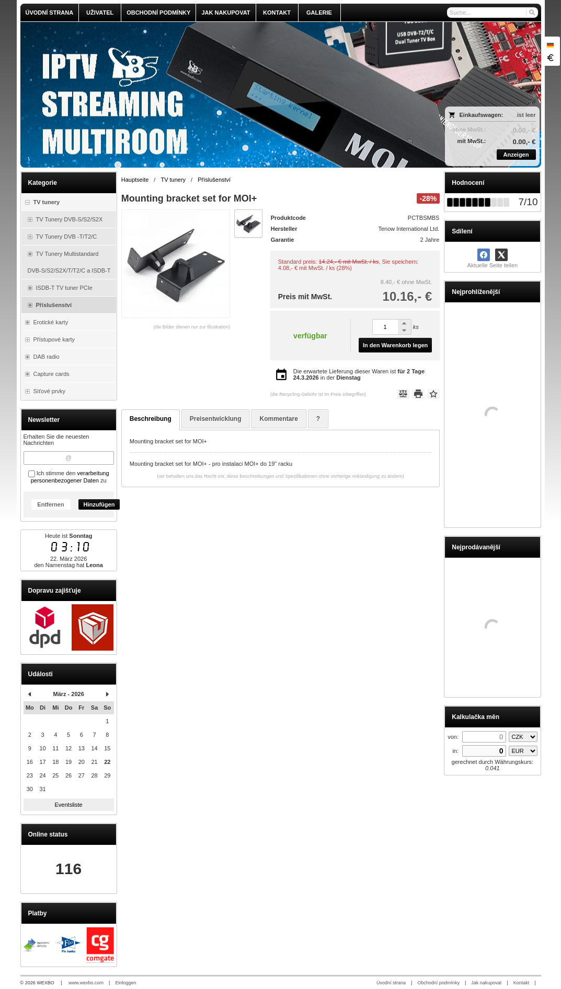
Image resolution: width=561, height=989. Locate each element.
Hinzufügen (99, 504)
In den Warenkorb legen (395, 345)
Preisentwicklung (216, 418)
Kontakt (521, 982)
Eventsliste (69, 805)
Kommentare (278, 418)
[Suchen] (531, 12)
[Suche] (492, 12)
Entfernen (50, 504)
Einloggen (125, 982)
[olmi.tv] (216, 94)
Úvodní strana (391, 982)
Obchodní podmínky (438, 982)
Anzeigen (516, 154)
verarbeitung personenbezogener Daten (70, 477)
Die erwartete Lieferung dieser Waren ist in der (359, 374)
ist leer (526, 115)
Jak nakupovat (486, 982)
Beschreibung (150, 418)
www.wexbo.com (86, 982)
